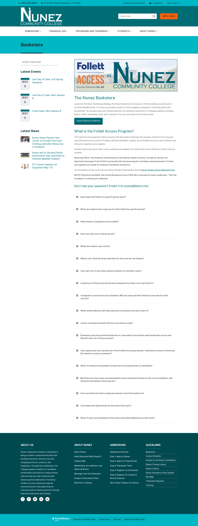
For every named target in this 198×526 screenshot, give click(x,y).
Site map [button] (117, 519)
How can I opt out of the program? (97, 234)
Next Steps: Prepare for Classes (124, 483)
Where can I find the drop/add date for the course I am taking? (112, 258)
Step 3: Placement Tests (121, 466)
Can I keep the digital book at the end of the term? (105, 405)
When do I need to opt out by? (95, 246)
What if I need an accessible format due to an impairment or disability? (116, 366)
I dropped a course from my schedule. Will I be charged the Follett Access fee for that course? (124, 297)
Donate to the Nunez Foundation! (160, 460)
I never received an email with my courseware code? (106, 323)
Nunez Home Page (31, 62)
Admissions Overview (119, 452)
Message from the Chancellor (87, 474)
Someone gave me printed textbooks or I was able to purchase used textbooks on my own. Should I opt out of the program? (126, 336)
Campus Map (80, 461)
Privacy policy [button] (104, 519)
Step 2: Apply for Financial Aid (123, 461)
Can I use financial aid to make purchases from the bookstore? (112, 393)
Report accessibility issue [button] (134, 519)
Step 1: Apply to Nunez (120, 456)
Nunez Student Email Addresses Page (158, 170)
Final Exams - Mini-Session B (46, 111)
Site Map (150, 477)
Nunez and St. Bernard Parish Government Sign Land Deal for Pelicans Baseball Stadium (48, 155)
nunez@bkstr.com (136, 186)
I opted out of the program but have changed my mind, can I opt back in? (117, 283)
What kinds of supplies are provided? (99, 221)
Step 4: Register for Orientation (124, 470)
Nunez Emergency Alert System (160, 473)
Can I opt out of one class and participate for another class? (111, 271)
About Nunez (80, 452)
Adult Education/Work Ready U (88, 456)
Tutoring (149, 485)
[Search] (154, 16)
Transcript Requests (155, 481)
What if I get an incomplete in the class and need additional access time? (117, 418)
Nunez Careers (152, 468)
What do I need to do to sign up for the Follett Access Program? (112, 209)
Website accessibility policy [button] (85, 519)
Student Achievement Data (86, 478)
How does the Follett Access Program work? (103, 197)
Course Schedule (153, 456)
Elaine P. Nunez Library (156, 464)
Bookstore (150, 452)
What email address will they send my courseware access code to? (114, 310)
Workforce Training (83, 483)
